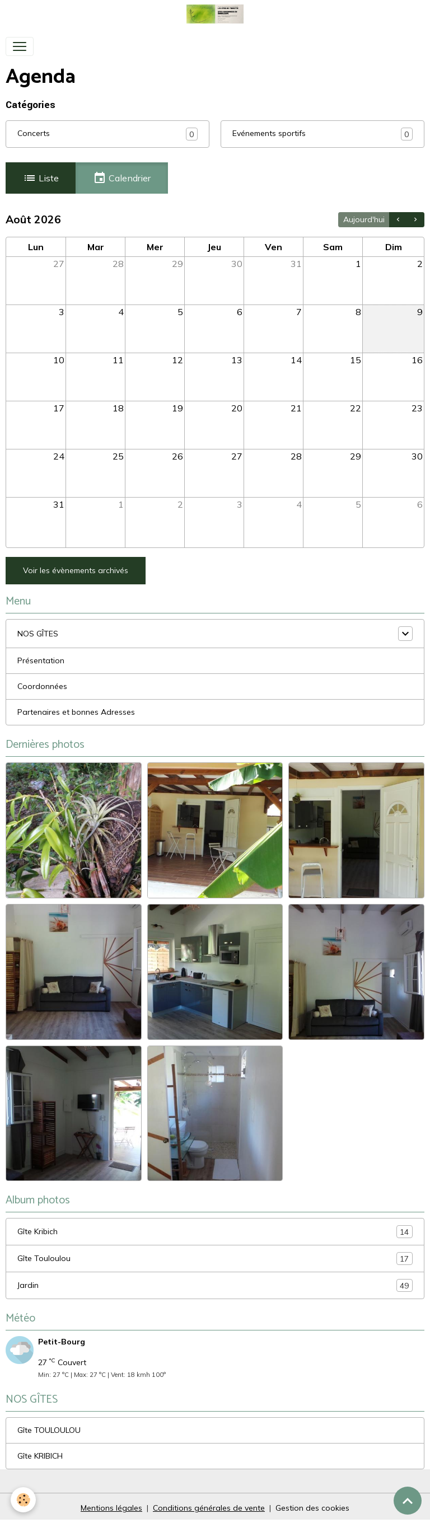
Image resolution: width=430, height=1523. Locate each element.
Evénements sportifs (269, 133)
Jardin (215, 1285)
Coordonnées (42, 686)
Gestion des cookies (312, 1508)
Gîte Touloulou (215, 1258)
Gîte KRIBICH (40, 1456)
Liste (41, 178)
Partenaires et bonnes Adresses (76, 712)
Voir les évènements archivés (75, 570)
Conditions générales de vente (209, 1508)
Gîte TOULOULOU (49, 1430)
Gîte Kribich (215, 1231)
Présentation (40, 660)
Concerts (33, 133)
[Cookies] (23, 1499)
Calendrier (122, 178)
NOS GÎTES (37, 634)
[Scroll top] (408, 1501)
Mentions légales (111, 1508)
